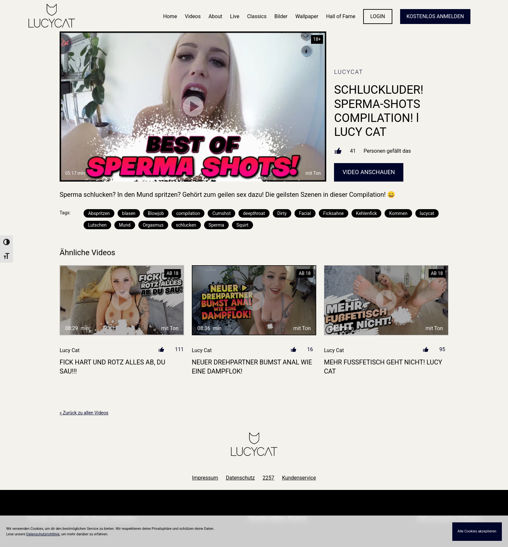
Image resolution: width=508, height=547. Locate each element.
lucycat (427, 213)
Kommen (398, 213)
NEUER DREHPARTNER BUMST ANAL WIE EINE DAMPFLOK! (252, 366)
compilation (188, 213)
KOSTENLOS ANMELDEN (435, 16)
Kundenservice (299, 478)
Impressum (205, 478)
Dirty (282, 213)
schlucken (186, 225)
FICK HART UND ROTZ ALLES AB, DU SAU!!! (112, 366)
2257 (268, 478)
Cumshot (221, 213)
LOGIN (377, 16)
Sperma (216, 225)
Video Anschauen (368, 172)
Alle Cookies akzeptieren (476, 531)
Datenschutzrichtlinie (43, 534)
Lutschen (97, 225)
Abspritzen (99, 213)
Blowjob (156, 213)
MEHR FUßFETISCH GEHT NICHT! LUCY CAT (383, 366)
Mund (125, 225)
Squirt (242, 225)
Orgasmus (153, 225)
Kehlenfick (366, 213)
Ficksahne (333, 213)
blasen (128, 213)
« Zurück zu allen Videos (84, 412)
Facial (305, 213)
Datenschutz (240, 478)
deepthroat (254, 213)
